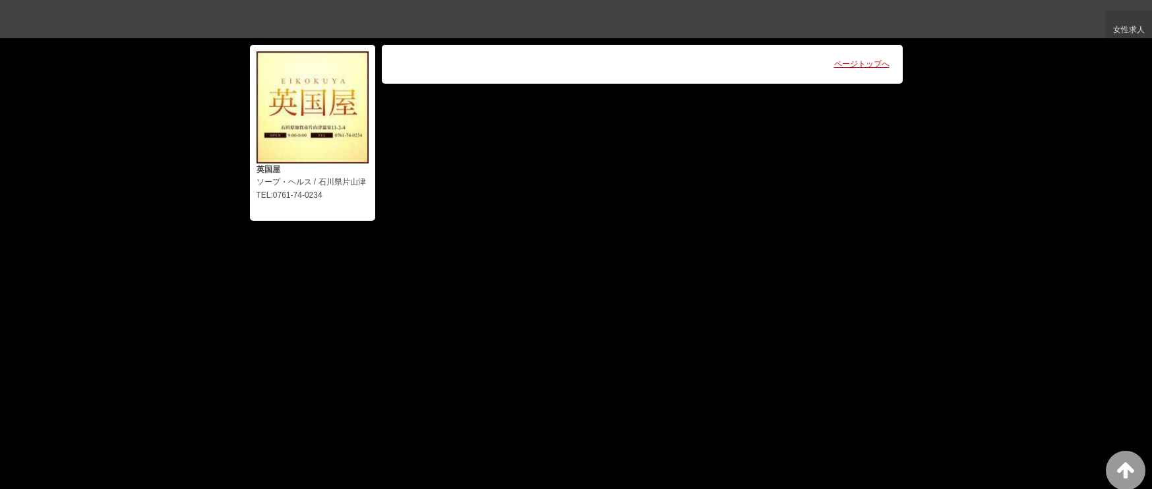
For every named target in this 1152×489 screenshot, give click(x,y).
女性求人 (1127, 33)
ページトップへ (862, 64)
